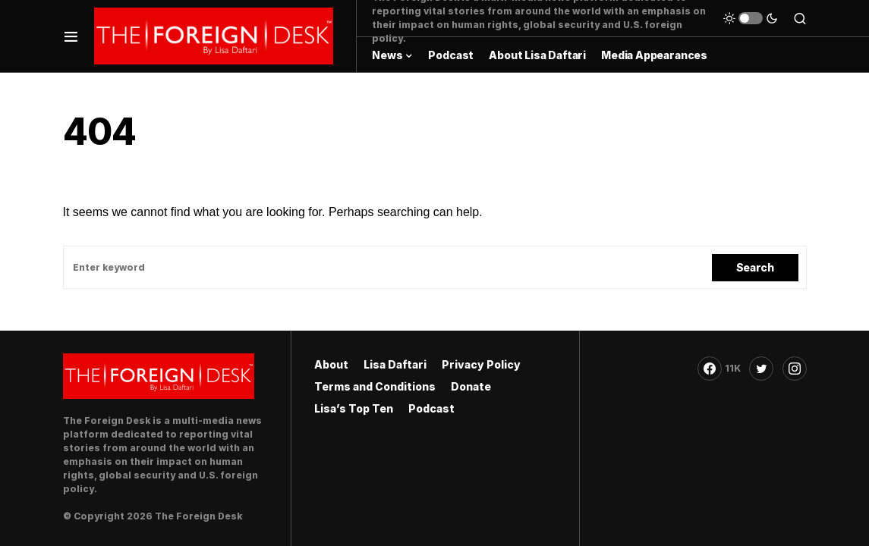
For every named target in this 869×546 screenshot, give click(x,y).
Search (755, 267)
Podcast (431, 408)
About (331, 364)
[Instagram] (794, 368)
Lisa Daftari (395, 364)
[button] (71, 36)
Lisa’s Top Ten (353, 408)
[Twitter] (761, 368)
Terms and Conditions (375, 386)
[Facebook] (719, 368)
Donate (471, 386)
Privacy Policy (481, 364)
